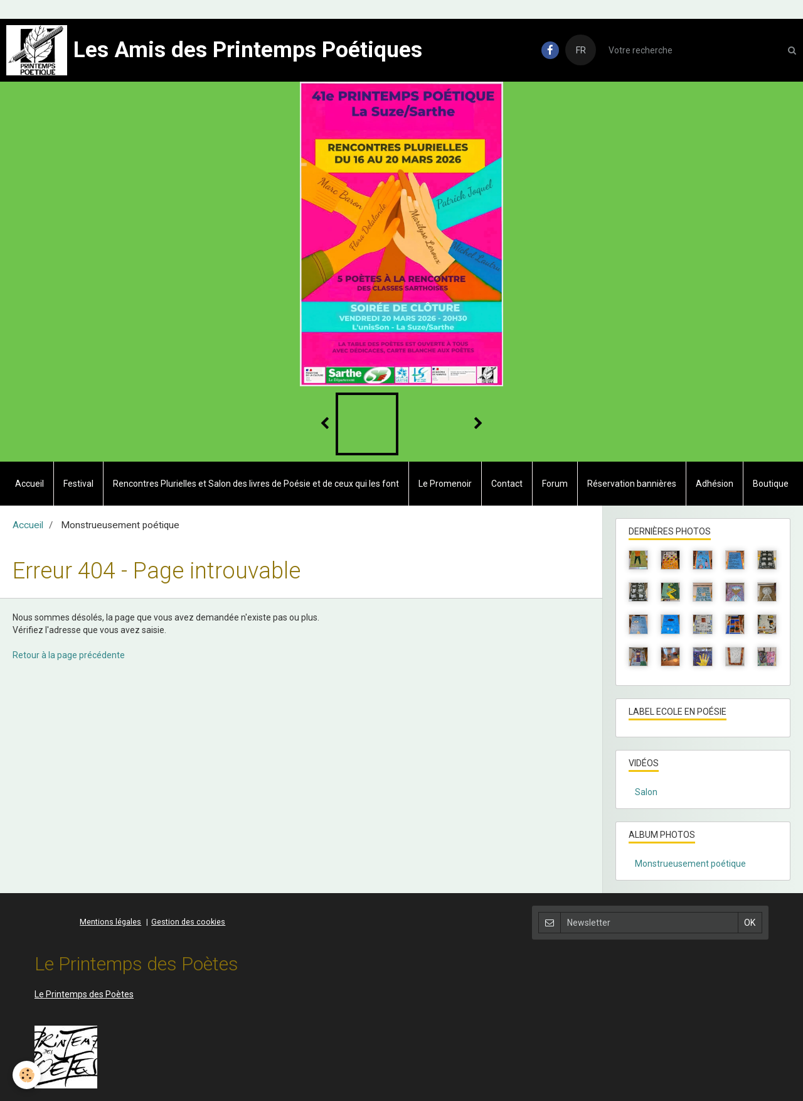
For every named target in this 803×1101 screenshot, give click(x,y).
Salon (646, 792)
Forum (555, 484)
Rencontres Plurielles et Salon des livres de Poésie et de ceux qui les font (256, 484)
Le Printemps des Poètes (84, 994)
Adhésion (714, 484)
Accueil (29, 484)
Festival (78, 484)
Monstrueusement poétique (690, 864)
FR (581, 50)
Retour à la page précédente (69, 655)
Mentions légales (110, 921)
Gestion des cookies (188, 921)
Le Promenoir (445, 484)
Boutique (771, 484)
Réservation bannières (631, 484)
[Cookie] (27, 1075)
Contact (507, 484)
